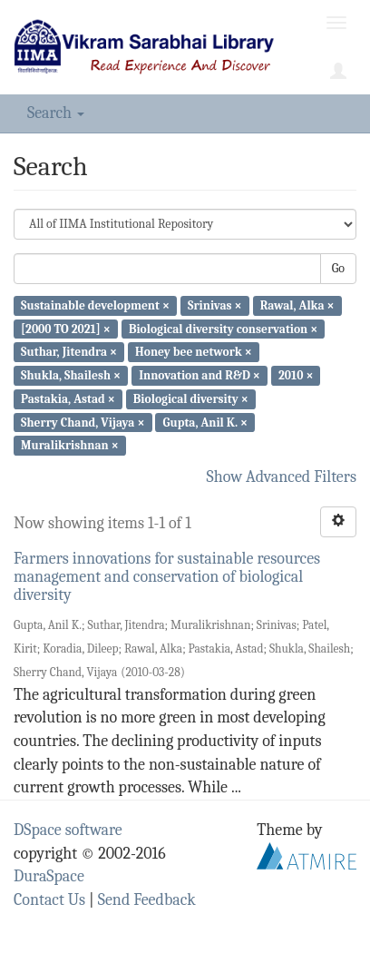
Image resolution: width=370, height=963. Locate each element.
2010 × (295, 375)
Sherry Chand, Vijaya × (82, 421)
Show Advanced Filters (282, 476)
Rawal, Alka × (297, 305)
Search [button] (55, 113)
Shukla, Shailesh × (71, 375)
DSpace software (68, 830)
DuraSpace (49, 876)
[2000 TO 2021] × (66, 328)
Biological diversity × (190, 399)
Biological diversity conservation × (223, 328)
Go (338, 268)
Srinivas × (214, 305)
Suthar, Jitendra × (69, 352)
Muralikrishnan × (70, 445)
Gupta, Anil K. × (205, 421)
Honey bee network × (193, 352)
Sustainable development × (95, 305)
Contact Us (49, 899)
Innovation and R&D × (199, 375)
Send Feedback (147, 899)
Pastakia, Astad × (68, 399)
